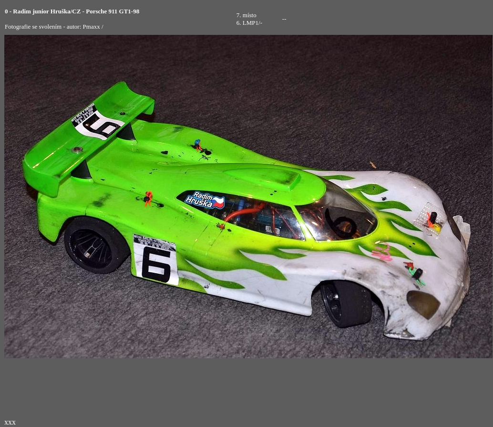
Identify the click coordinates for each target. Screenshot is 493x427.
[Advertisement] (427, 19)
